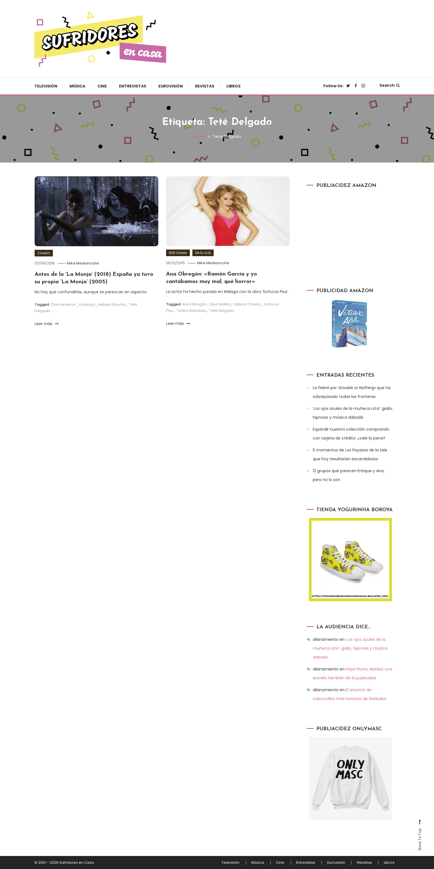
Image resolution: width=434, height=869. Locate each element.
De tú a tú (203, 252)
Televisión (45, 86)
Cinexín (43, 253)
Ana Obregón (194, 303)
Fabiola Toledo (247, 303)
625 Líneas (178, 252)
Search (389, 85)
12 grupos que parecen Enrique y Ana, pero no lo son (348, 475)
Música (77, 86)
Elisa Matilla (220, 303)
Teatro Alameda (191, 310)
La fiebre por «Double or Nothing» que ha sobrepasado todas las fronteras (352, 392)
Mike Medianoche (84, 263)
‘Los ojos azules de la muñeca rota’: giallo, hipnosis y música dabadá (353, 413)
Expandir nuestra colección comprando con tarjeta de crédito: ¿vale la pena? (351, 433)
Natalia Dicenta (112, 304)
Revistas (204, 86)
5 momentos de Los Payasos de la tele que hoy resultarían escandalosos (350, 454)
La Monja (87, 304)
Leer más (47, 323)
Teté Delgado (222, 310)
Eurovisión (170, 86)
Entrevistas (132, 86)
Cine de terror (63, 304)
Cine (102, 86)
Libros (233, 86)
